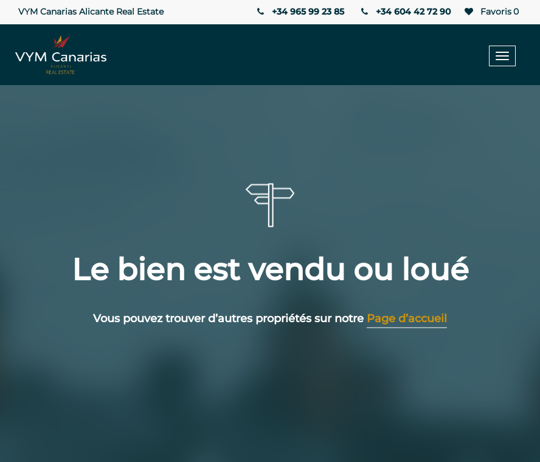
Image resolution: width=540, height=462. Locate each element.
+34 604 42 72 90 (405, 11)
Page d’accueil (407, 318)
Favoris (491, 12)
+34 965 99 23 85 (299, 11)
